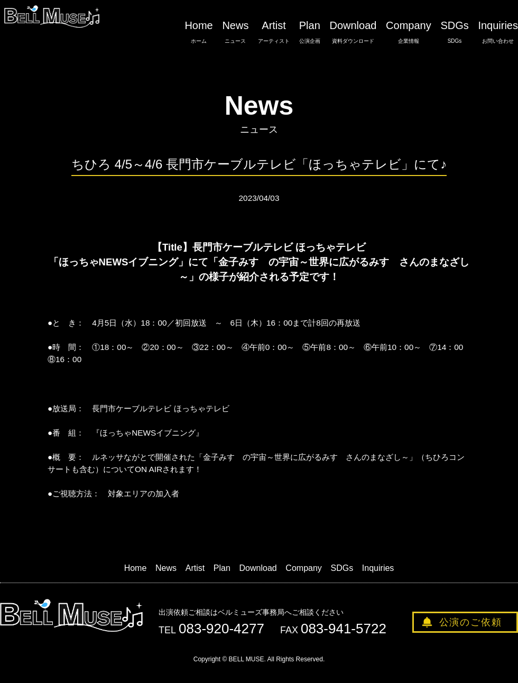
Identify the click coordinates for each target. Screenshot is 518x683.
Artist (274, 32)
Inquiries (498, 32)
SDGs (454, 32)
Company (408, 32)
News (235, 32)
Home (198, 32)
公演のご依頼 (470, 622)
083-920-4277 (221, 628)
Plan (309, 32)
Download (352, 32)
